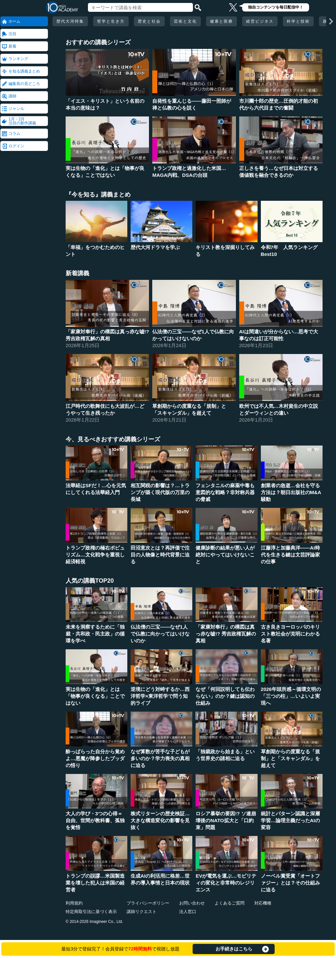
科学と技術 (298, 21)
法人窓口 (187, 911)
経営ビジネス (260, 21)
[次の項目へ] (331, 21)
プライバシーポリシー (148, 903)
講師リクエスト (142, 911)
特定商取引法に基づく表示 (91, 911)
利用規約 (74, 903)
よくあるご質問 (229, 903)
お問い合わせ (192, 903)
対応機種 (262, 903)
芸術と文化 (185, 21)
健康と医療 (221, 21)
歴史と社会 (149, 21)
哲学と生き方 (111, 21)
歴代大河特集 (70, 21)
